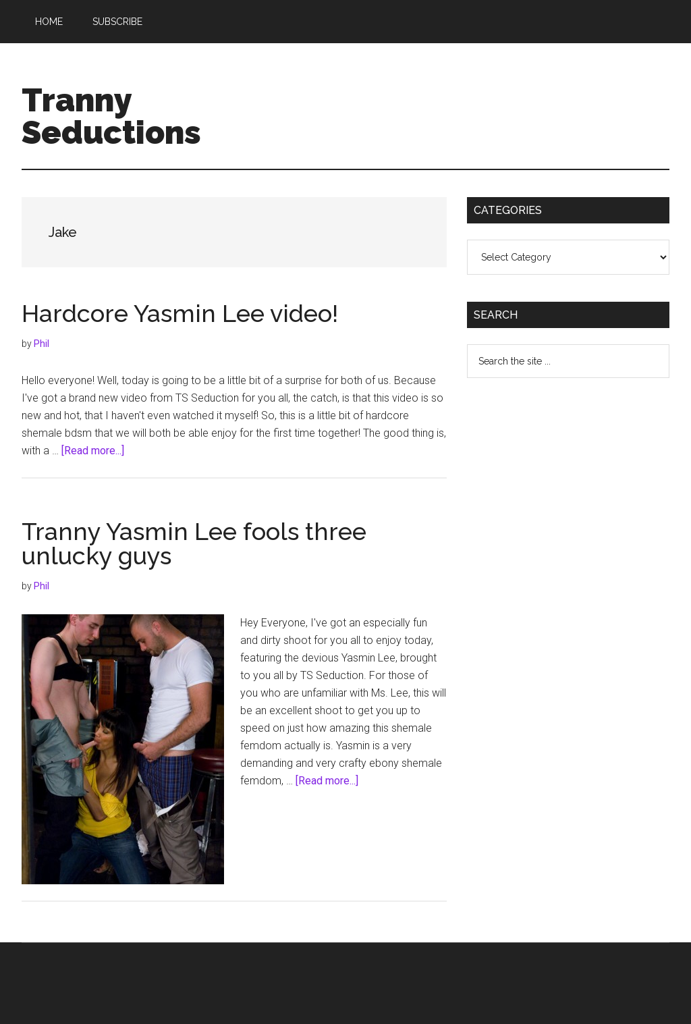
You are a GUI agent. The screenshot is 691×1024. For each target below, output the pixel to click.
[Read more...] (92, 450)
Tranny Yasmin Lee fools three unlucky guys (194, 543)
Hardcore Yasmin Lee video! (180, 313)
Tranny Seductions (111, 116)
